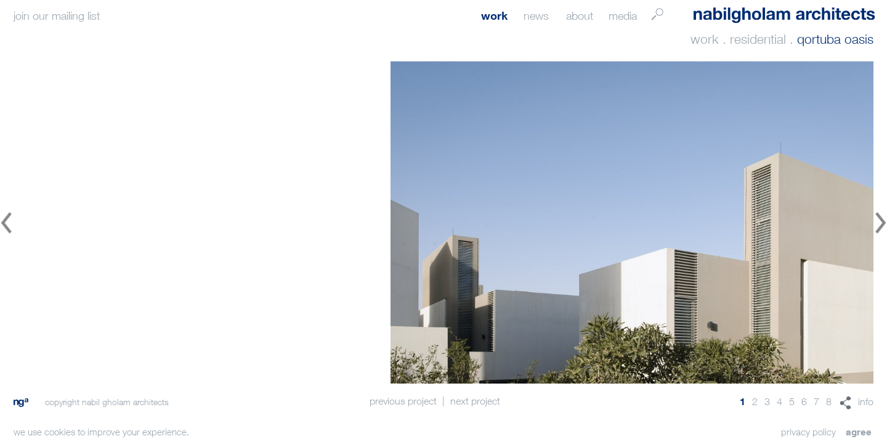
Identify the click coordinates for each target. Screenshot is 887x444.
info (865, 401)
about (579, 15)
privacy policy (808, 431)
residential (758, 39)
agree (859, 431)
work (494, 15)
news (536, 15)
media (623, 15)
